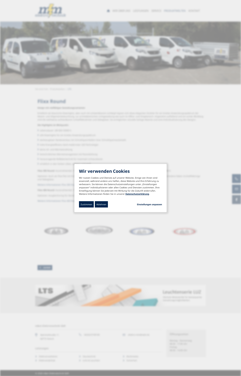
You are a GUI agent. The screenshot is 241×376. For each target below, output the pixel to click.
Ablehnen (101, 204)
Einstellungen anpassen (149, 204)
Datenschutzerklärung (137, 193)
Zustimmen (86, 204)
